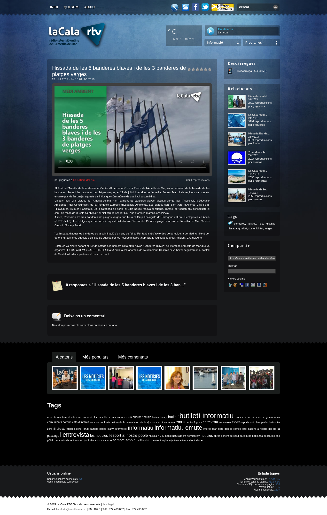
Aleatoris (64, 357)
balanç (156, 417)
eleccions (161, 422)
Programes (253, 42)
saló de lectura (69, 440)
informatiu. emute (178, 427)
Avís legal (108, 504)
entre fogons (194, 422)
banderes (239, 223)
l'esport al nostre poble (128, 435)
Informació (215, 42)
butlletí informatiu (206, 416)
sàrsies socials (98, 440)
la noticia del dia (266, 428)
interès (207, 428)
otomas (257, 162)
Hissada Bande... (259, 133)
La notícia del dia (83, 180)
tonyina (155, 440)
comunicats (54, 422)
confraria (105, 422)
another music (142, 417)
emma (171, 422)
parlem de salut (230, 435)
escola (227, 422)
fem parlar (262, 422)
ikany (111, 428)
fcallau (257, 143)
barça (164, 417)
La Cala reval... (257, 114)
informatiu (140, 427)
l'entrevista (74, 434)
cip (261, 223)
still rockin (143, 440)
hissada (232, 228)
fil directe (59, 428)
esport (236, 422)
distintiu (270, 223)
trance (178, 440)
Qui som (71, 7)
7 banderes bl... (258, 152)
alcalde (94, 417)
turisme (198, 440)
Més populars (95, 357)
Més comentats (133, 357)
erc (221, 422)
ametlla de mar (107, 417)
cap (249, 417)
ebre (152, 422)
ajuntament (63, 417)
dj (148, 422)
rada (57, 440)
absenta (51, 417)
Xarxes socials (236, 278)
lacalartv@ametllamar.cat (71, 509)
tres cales (187, 440)
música (153, 435)
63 (80, 479)
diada (143, 422)
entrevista (210, 422)
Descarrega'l (245, 71)
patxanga (257, 435)
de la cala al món (129, 422)
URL (230, 252)
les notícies (99, 435)
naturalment (179, 435)
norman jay (193, 435)
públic (50, 440)
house (102, 428)
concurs (94, 422)
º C (172, 31)
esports (245, 422)
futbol (70, 428)
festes (272, 422)
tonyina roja (166, 440)
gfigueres (259, 106)
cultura (115, 422)
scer (109, 440)
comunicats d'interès (76, 422)
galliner (78, 428)
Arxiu (89, 7)
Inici (54, 7)
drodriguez (260, 180)
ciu (253, 417)
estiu (253, 422)
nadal (168, 435)
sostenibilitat (256, 228)
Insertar (232, 265)
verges (268, 228)
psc (278, 435)
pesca (267, 435)
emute (181, 422)
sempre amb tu (125, 440)
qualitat (242, 228)
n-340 (161, 435)
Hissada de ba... (258, 189)
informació (121, 428)
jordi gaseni (249, 428)
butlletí (173, 417)
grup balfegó (91, 428)
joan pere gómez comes (226, 428)
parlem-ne (245, 435)
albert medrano (80, 417)
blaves (252, 223)
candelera (240, 417)
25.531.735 (274, 479)
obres (217, 435)
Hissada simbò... (258, 96)
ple (273, 435)
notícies (207, 435)
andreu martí (124, 417)
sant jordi (83, 440)
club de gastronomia (268, 417)
